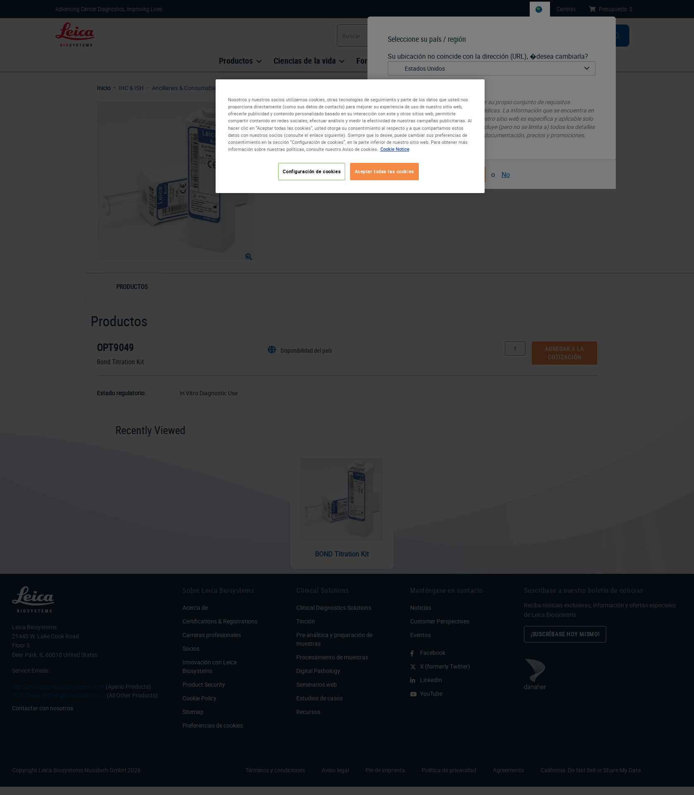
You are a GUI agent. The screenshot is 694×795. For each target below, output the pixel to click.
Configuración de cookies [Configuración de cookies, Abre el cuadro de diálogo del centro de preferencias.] (312, 171)
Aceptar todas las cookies (384, 171)
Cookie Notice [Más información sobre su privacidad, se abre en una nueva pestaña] (394, 149)
